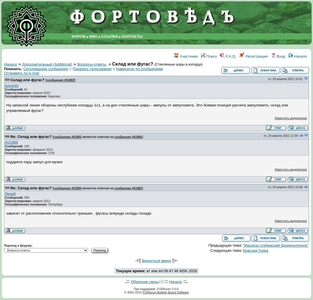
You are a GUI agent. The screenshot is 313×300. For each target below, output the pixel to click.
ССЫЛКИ (109, 36)
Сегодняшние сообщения (46, 69)
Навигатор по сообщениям (139, 69)
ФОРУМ (78, 36)
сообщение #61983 (68, 137)
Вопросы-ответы (92, 64)
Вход (278, 56)
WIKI (93, 36)
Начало (297, 56)
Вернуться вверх (156, 261)
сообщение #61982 (60, 80)
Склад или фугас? (27, 80)
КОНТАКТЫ (132, 36)
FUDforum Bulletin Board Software (165, 292)
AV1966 (11, 142)
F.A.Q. (228, 56)
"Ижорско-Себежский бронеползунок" (276, 245)
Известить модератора (291, 118)
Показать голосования (92, 69)
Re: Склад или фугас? (31, 137)
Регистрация (253, 56)
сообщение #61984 (68, 188)
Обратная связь (145, 282)
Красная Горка (256, 250)
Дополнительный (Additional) (47, 64)
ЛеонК (10, 194)
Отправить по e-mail (21, 73)
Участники (185, 56)
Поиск (209, 56)
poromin (11, 85)
